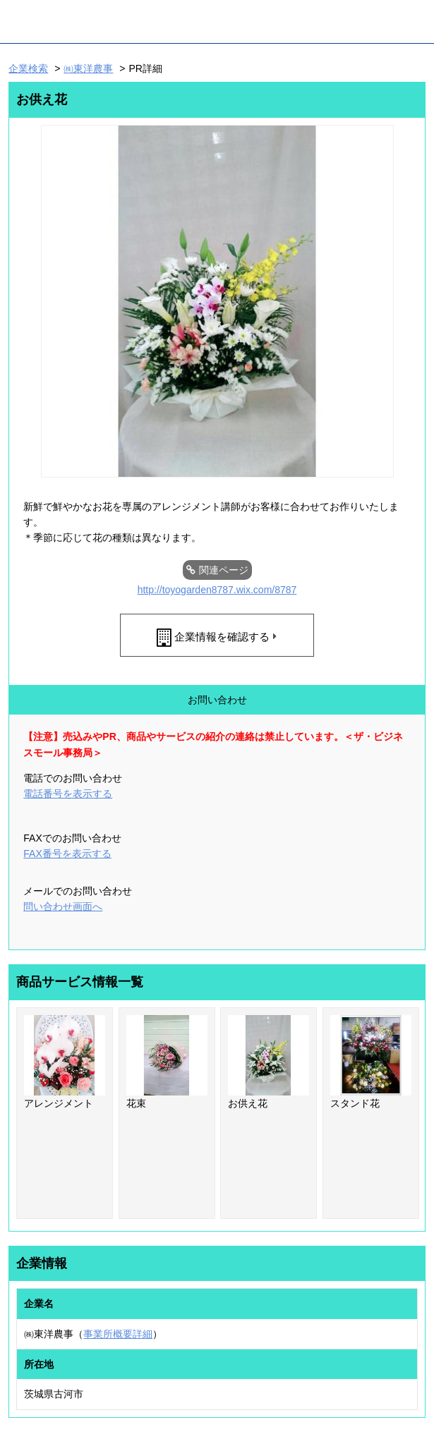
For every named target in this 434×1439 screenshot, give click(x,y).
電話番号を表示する (67, 793)
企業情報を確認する (222, 637)
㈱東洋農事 (88, 68)
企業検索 (28, 68)
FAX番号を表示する (67, 853)
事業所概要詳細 (117, 1334)
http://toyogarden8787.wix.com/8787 (217, 589)
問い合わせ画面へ (62, 906)
